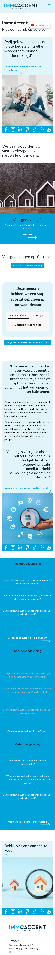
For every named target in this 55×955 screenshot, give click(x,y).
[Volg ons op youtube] (49, 129)
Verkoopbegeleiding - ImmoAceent (27, 637)
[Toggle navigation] (49, 5)
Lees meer (27, 234)
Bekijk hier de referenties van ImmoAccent (27, 342)
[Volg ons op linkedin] (20, 129)
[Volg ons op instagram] (13, 129)
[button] (6, 333)
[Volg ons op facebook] (6, 129)
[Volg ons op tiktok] (34, 129)
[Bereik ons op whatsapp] (41, 129)
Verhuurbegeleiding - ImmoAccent (27, 821)
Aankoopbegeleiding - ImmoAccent (27, 731)
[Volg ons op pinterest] (27, 129)
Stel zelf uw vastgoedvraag (27, 265)
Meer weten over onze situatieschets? (26, 488)
